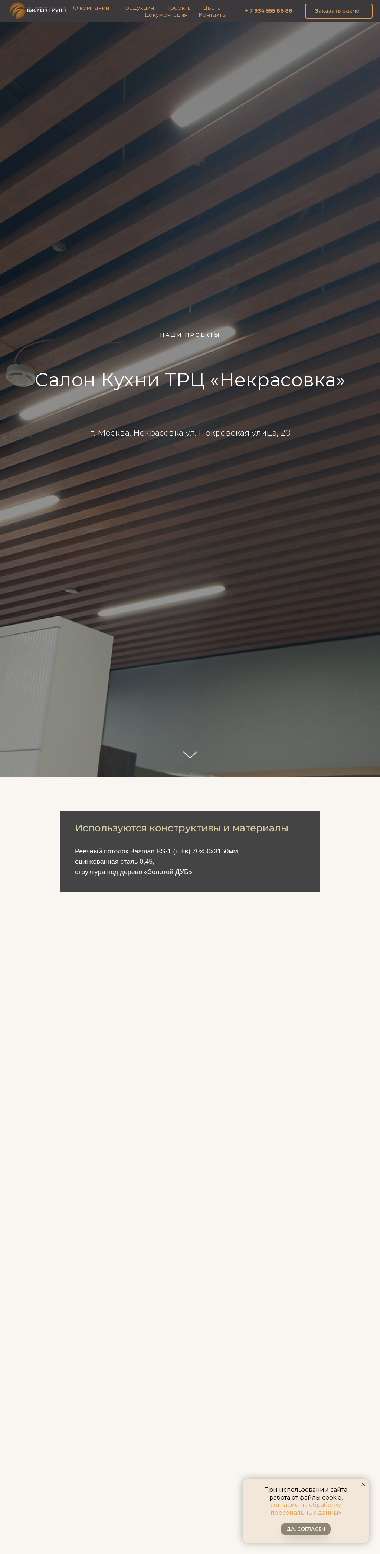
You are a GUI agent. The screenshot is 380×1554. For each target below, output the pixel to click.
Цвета (212, 7)
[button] (339, 11)
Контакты (212, 14)
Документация (165, 14)
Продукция (137, 7)
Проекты (178, 7)
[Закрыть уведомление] (363, 1484)
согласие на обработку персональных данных (306, 1508)
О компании (91, 7)
